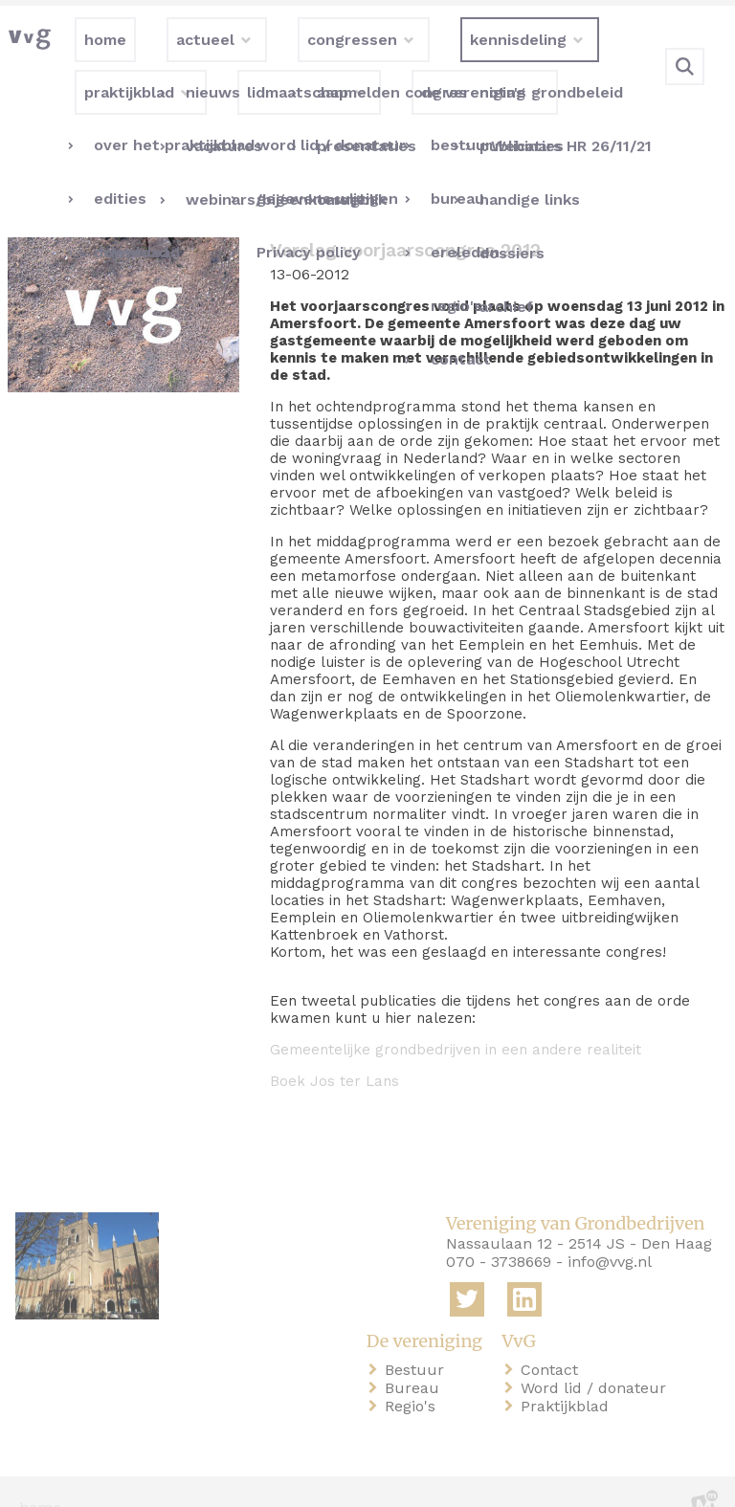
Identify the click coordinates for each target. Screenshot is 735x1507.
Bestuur (418, 1339)
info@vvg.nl (610, 1231)
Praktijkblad (568, 1375)
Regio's (413, 1375)
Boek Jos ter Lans (334, 1050)
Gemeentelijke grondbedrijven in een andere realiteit (455, 1019)
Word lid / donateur (597, 1357)
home (40, 1477)
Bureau (415, 1357)
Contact (553, 1339)
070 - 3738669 (498, 1231)
